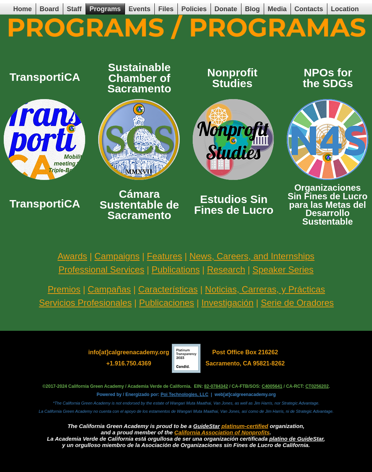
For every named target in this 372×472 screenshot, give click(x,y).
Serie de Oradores (297, 303)
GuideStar (206, 426)
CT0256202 (317, 386)
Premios (64, 289)
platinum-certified (244, 426)
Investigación (227, 303)
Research (226, 269)
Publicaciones (166, 303)
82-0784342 (216, 386)
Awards (72, 256)
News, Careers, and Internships (251, 256)
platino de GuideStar (296, 438)
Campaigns (117, 256)
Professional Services (101, 269)
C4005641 (272, 386)
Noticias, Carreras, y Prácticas (265, 289)
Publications (175, 269)
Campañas (109, 289)
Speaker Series (283, 269)
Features (164, 256)
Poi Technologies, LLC (184, 394)
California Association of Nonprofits (222, 432)
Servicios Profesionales (85, 303)
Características (168, 289)
